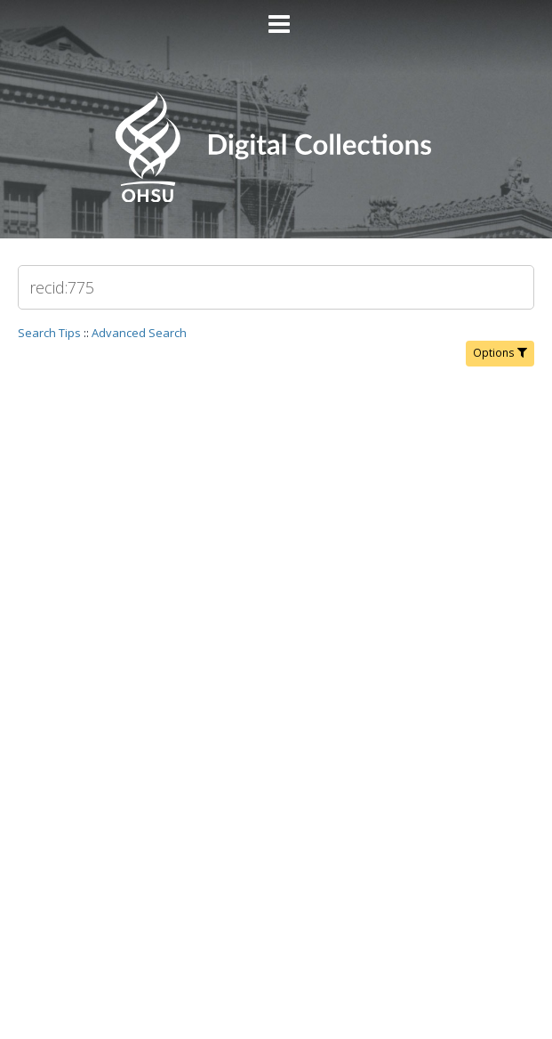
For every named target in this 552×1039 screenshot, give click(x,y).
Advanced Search (139, 333)
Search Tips (49, 333)
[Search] (276, 287)
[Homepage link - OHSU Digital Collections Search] (276, 197)
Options (500, 352)
